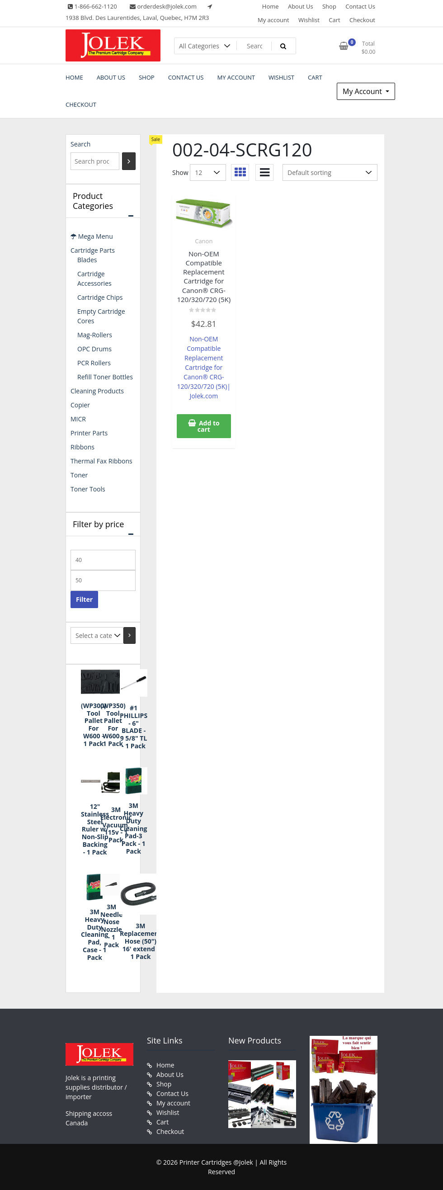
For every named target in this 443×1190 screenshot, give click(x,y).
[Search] (129, 161)
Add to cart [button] (209, 426)
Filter (84, 599)
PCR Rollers (94, 363)
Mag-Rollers (94, 335)
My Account (363, 91)
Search (80, 144)
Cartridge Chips (100, 297)
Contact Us (360, 6)
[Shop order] (330, 172)
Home (270, 6)
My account (273, 20)
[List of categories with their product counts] (97, 635)
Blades (87, 259)
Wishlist (309, 20)
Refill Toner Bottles (105, 377)
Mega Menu (92, 236)
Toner (79, 475)
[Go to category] (129, 635)
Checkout (362, 20)
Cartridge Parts (93, 250)
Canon (203, 241)
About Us (300, 6)
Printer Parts (89, 433)
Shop (329, 6)
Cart (334, 20)
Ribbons (82, 447)
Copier (80, 405)
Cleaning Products (97, 391)
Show (180, 172)
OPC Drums (94, 349)
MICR (78, 419)
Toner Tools (88, 489)
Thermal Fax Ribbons (101, 461)
